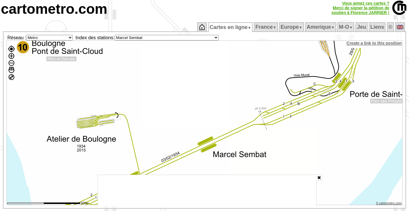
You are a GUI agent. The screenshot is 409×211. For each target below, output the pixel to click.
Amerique (321, 27)
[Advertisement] (207, 190)
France (266, 27)
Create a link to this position (374, 43)
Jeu (361, 27)
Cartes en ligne (230, 27)
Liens (378, 27)
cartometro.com (54, 9)
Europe (292, 27)
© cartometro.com (389, 204)
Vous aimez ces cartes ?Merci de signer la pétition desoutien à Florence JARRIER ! (360, 8)
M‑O (346, 27)
